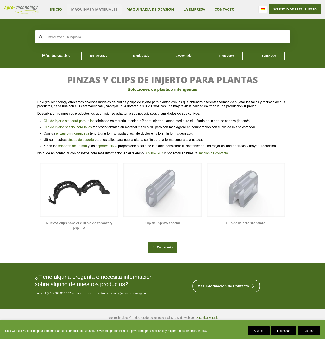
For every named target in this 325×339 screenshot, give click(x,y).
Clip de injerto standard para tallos (69, 121)
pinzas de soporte (80, 139)
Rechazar (283, 331)
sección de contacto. (213, 153)
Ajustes (258, 331)
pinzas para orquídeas (72, 133)
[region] (162, 329)
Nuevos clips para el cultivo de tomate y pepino (79, 225)
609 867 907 (154, 153)
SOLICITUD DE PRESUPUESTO (295, 9)
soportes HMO (106, 146)
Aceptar (309, 331)
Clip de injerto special (162, 223)
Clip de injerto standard (246, 223)
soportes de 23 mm (72, 146)
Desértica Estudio (206, 317)
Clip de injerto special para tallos (68, 127)
